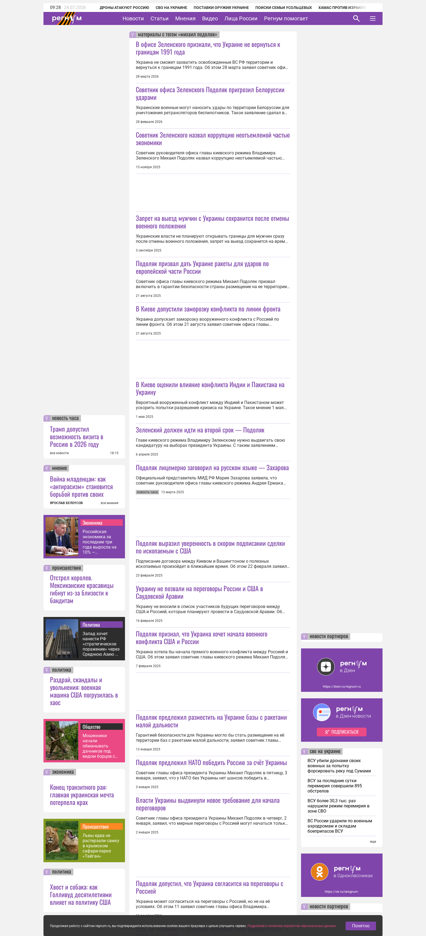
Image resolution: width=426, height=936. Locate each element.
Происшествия (96, 826)
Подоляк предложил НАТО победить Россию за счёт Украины (211, 762)
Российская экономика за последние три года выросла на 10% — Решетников (100, 542)
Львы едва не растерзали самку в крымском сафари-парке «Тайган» (101, 846)
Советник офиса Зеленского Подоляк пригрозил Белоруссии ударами (210, 93)
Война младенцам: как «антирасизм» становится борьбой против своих (81, 486)
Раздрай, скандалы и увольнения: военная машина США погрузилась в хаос (84, 691)
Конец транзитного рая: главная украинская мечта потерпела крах (82, 794)
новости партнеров (329, 636)
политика (61, 670)
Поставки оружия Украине (221, 7)
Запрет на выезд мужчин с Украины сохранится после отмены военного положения (212, 221)
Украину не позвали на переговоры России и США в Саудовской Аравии (199, 592)
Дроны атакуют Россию (124, 7)
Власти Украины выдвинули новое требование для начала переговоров (208, 803)
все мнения (109, 503)
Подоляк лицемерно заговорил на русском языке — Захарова (212, 467)
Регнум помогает (286, 18)
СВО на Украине (171, 7)
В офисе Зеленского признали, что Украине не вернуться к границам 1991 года (208, 47)
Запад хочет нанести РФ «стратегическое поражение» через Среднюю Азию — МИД (101, 644)
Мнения (185, 18)
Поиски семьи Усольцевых (283, 7)
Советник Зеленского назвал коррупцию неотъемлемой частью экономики (213, 138)
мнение (59, 468)
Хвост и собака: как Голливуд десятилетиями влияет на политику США (81, 894)
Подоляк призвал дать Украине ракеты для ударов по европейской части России (202, 267)
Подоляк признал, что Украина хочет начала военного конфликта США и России (201, 637)
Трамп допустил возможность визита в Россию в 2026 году (76, 436)
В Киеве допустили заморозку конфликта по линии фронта (208, 308)
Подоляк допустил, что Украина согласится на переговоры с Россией (209, 887)
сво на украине (325, 751)
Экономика (92, 522)
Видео (210, 18)
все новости (59, 453)
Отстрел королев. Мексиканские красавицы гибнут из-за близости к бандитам (82, 589)
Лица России (241, 18)
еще (373, 841)
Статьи (160, 18)
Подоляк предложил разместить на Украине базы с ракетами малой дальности (211, 720)
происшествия (66, 568)
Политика (91, 624)
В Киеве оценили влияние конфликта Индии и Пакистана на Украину (210, 388)
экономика (63, 772)
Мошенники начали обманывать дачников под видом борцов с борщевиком (99, 746)
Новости (133, 18)
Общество (92, 726)
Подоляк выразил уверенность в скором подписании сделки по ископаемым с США (210, 546)
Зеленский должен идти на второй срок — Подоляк (200, 429)
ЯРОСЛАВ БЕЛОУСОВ (66, 503)
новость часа (65, 418)
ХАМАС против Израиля (342, 7)
